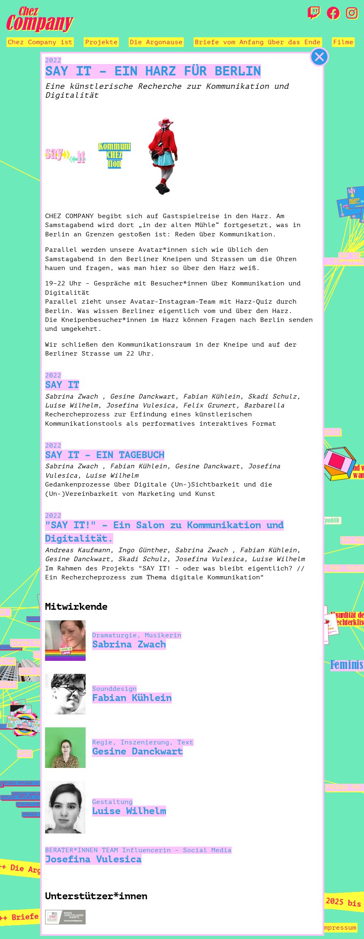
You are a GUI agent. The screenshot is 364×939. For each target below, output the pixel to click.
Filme (343, 42)
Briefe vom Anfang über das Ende (258, 42)
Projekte (101, 42)
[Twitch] (313, 13)
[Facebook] (333, 13)
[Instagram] (352, 13)
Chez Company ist (40, 42)
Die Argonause (156, 42)
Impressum (338, 927)
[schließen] (319, 56)
